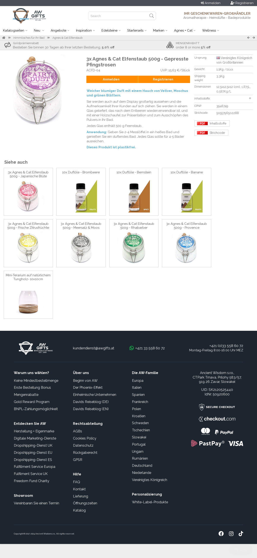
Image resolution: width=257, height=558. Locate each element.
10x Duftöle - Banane (187, 172)
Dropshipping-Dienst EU (33, 453)
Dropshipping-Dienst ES (33, 460)
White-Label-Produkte (150, 502)
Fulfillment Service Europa (34, 467)
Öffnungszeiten (85, 503)
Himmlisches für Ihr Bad (28, 37)
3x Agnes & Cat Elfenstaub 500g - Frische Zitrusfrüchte (28, 226)
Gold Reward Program (31, 402)
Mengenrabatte (26, 395)
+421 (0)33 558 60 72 (226, 346)
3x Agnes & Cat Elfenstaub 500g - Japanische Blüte (28, 174)
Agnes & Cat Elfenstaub (67, 37)
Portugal (139, 444)
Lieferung (80, 496)
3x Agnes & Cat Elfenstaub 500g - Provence (186, 226)
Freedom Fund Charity (31, 481)
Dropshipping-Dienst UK (33, 445)
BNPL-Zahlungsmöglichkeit (36, 409)
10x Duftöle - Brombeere (81, 172)
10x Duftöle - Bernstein (134, 172)
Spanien (138, 395)
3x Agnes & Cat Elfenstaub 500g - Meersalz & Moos (81, 226)
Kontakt (79, 489)
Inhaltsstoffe (222, 98)
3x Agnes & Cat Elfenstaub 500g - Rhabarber (134, 226)
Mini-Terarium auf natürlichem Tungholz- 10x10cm (28, 277)
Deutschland (142, 466)
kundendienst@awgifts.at (93, 348)
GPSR (77, 460)
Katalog (79, 510)
